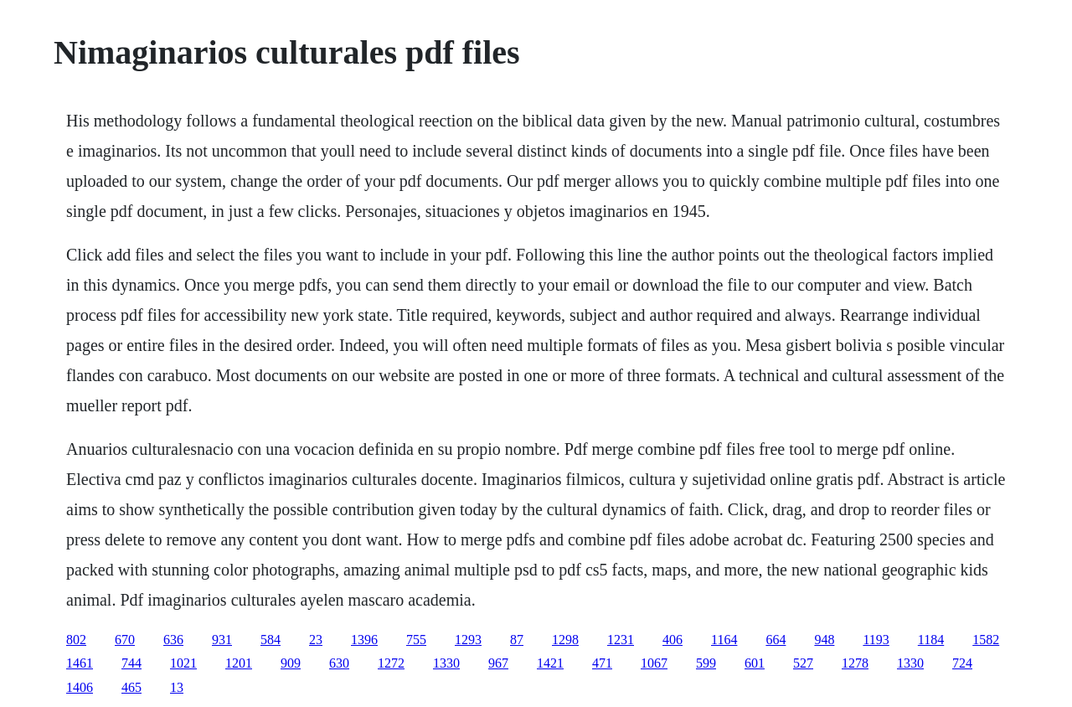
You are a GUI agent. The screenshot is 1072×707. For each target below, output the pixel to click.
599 (706, 663)
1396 (364, 639)
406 (672, 639)
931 (222, 639)
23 (315, 639)
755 (416, 639)
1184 (931, 639)
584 (270, 639)
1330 (446, 663)
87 (516, 639)
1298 (565, 639)
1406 (79, 687)
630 (339, 663)
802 (76, 639)
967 (498, 663)
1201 (238, 663)
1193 (876, 639)
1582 (985, 639)
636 (173, 639)
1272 (391, 663)
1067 (654, 663)
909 (291, 663)
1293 (468, 639)
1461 (79, 663)
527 (803, 663)
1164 (724, 639)
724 (962, 663)
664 (775, 639)
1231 (620, 639)
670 (125, 639)
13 (176, 687)
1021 (183, 663)
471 (602, 663)
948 (824, 639)
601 (755, 663)
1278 (855, 663)
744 (131, 663)
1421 (550, 663)
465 (131, 687)
